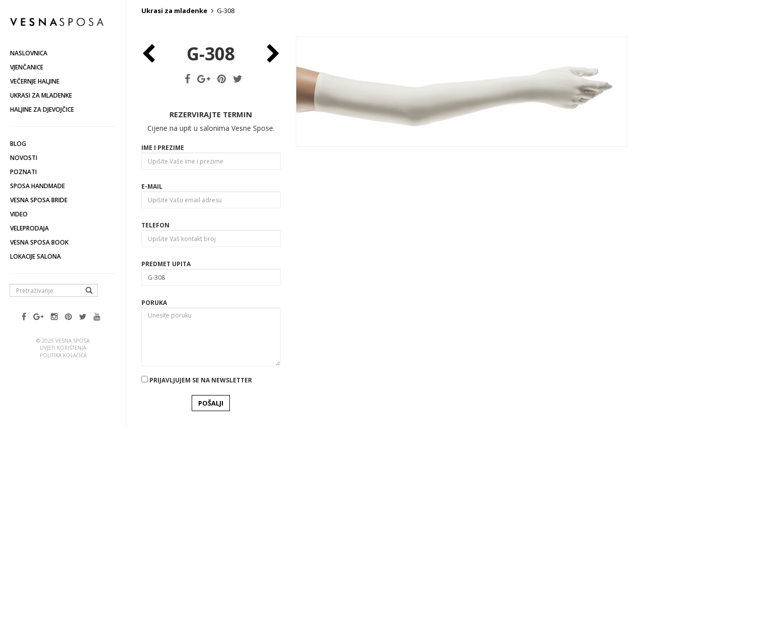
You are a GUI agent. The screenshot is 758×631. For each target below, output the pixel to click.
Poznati (23, 172)
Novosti (23, 157)
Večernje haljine (34, 81)
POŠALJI (210, 597)
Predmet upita (166, 458)
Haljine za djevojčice (42, 109)
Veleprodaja (29, 228)
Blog (18, 143)
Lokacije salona (35, 256)
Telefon (155, 419)
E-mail (151, 380)
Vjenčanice (26, 67)
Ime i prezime (162, 342)
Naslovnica (28, 53)
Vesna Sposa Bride (38, 200)
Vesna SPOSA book (39, 242)
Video (19, 214)
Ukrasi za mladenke (41, 95)
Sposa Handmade (37, 186)
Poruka (154, 497)
